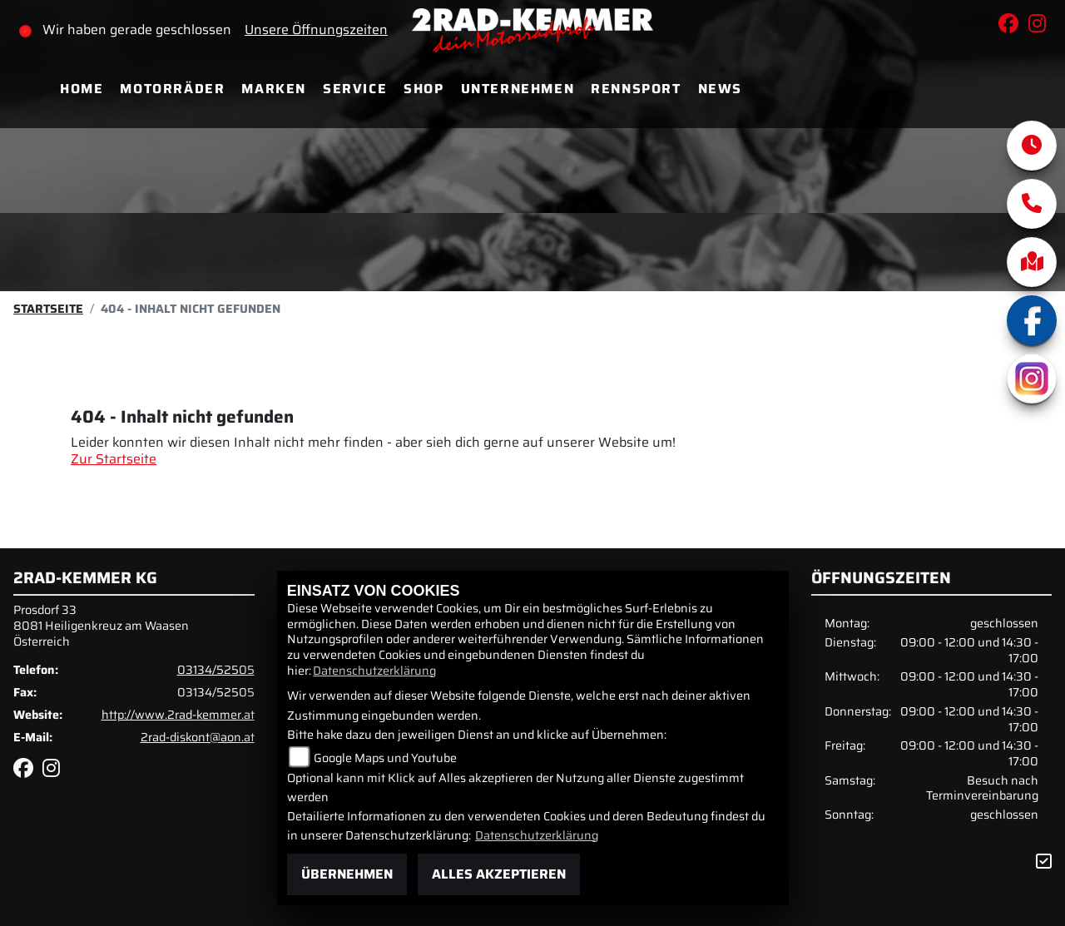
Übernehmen (347, 874)
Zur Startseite (113, 458)
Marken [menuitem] (273, 88)
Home (81, 88)
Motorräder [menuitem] (172, 88)
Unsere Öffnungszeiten (316, 29)
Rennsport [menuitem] (636, 88)
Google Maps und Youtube (385, 758)
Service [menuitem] (355, 88)
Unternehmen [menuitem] (518, 88)
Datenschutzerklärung (374, 670)
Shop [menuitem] (423, 88)
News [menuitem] (720, 88)
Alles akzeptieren (499, 874)
